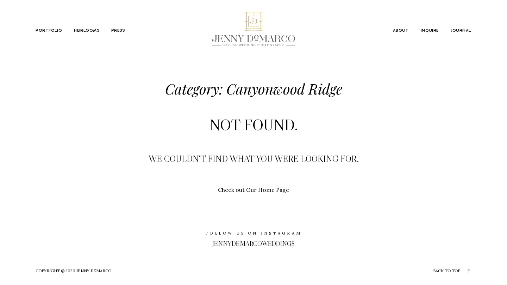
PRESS (118, 30)
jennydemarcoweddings (253, 244)
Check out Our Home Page (253, 189)
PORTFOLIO (49, 30)
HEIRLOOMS (86, 30)
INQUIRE (430, 30)
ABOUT (401, 30)
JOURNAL (461, 30)
